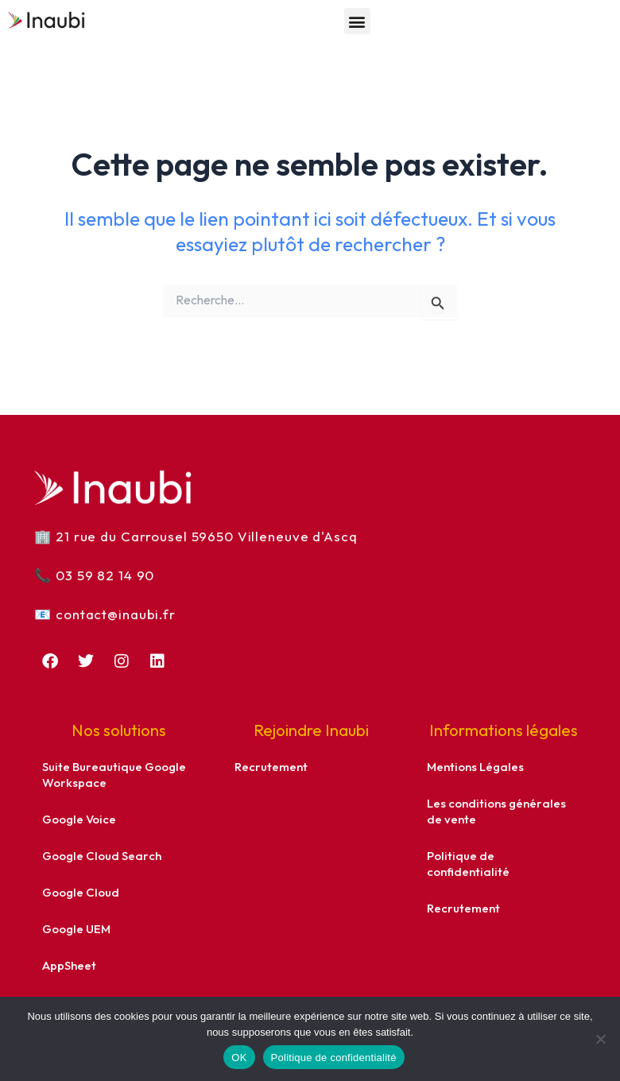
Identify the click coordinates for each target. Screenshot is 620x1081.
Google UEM (76, 928)
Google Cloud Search (101, 855)
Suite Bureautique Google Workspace (114, 774)
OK (238, 1058)
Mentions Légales (475, 766)
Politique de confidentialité (468, 863)
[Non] (600, 1039)
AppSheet (69, 965)
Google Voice (79, 819)
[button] (357, 21)
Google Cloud (80, 892)
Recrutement (271, 766)
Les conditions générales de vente (496, 811)
